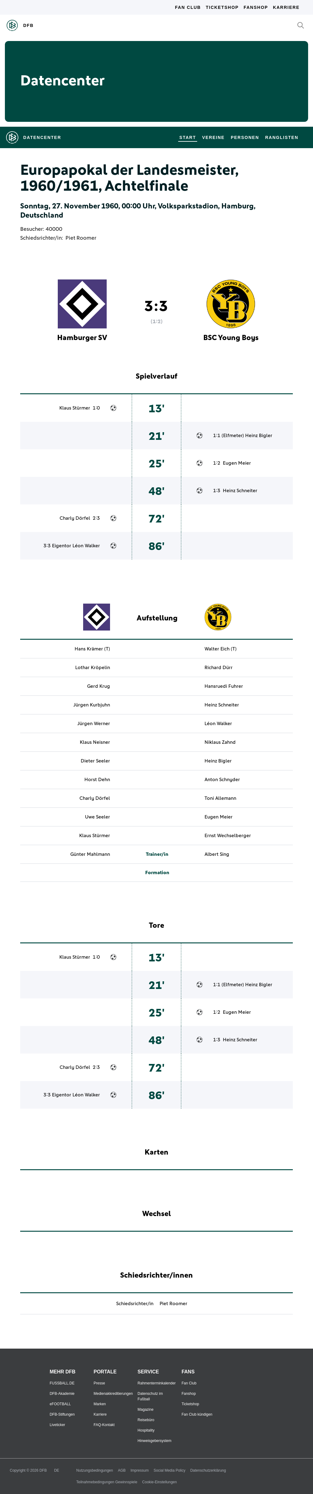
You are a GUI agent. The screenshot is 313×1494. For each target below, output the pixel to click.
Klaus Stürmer (74, 408)
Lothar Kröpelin (92, 667)
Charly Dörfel (75, 518)
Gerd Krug (98, 686)
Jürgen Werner (93, 723)
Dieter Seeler (95, 760)
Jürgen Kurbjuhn (91, 704)
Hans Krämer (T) (92, 648)
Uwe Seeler (97, 816)
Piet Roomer (80, 238)
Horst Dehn (97, 779)
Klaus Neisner (95, 742)
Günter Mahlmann (90, 854)
